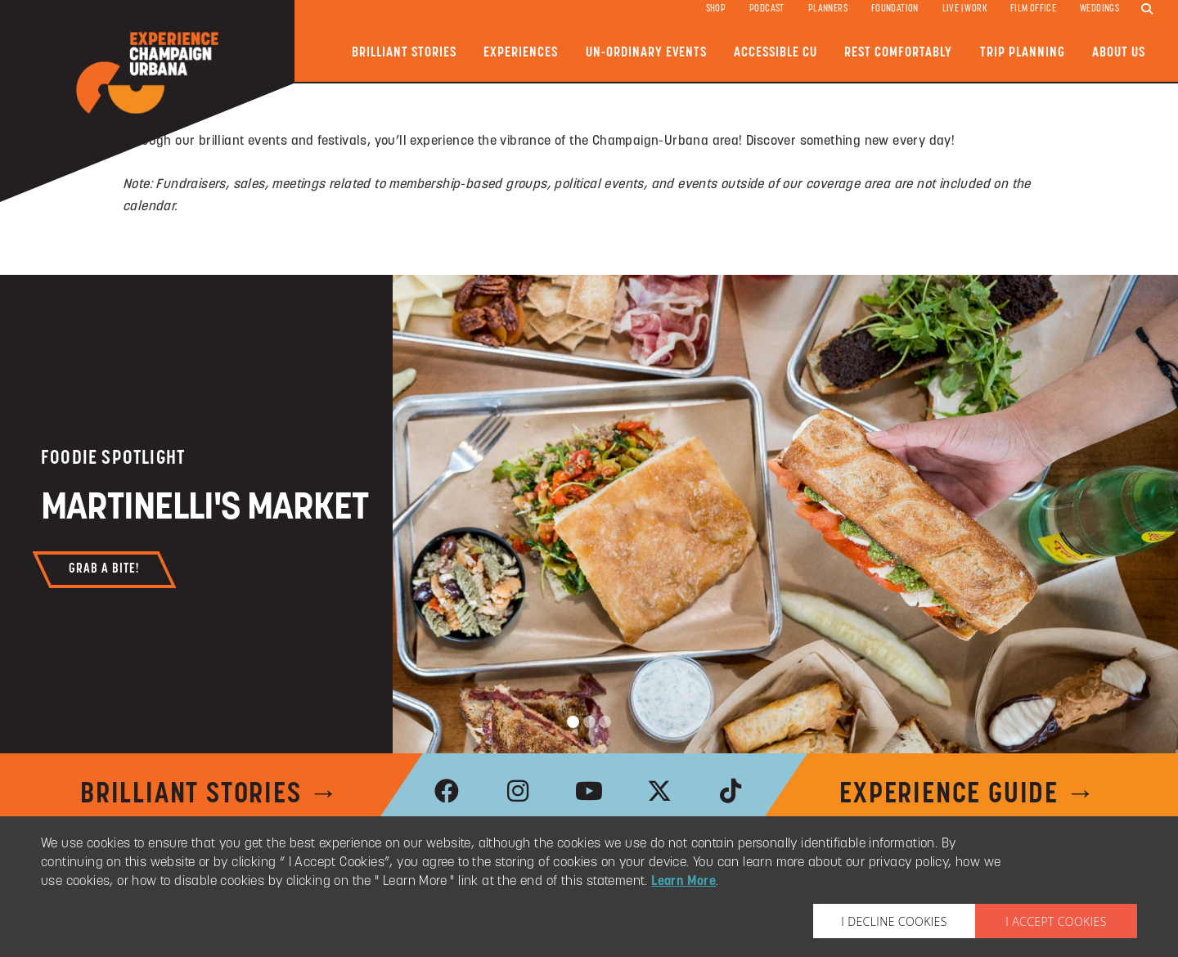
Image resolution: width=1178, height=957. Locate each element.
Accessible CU (775, 53)
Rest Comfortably (898, 53)
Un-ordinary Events (646, 53)
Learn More (683, 881)
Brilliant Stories (404, 53)
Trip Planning (1022, 53)
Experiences (520, 53)
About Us (1118, 53)
